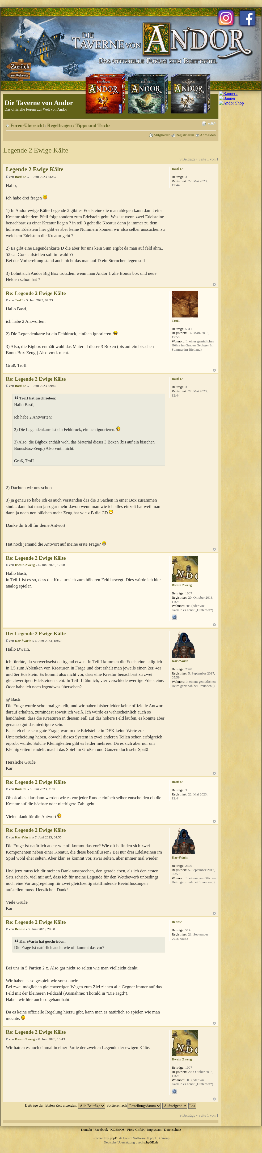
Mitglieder (162, 135)
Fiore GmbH (136, 1130)
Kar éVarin (23, 641)
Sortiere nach (134, 1105)
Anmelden (208, 135)
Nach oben (214, 284)
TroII (19, 300)
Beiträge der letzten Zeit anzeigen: (65, 1105)
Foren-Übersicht (27, 125)
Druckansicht (204, 123)
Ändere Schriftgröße (212, 123)
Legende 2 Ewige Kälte (35, 150)
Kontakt (86, 1130)
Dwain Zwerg (25, 565)
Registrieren (185, 135)
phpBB (115, 1138)
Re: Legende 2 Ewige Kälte (36, 293)
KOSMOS (117, 1130)
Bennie (20, 929)
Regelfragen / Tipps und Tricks (79, 125)
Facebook (101, 1130)
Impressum (155, 1130)
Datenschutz (172, 1130)
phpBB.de (151, 1142)
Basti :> (20, 177)
